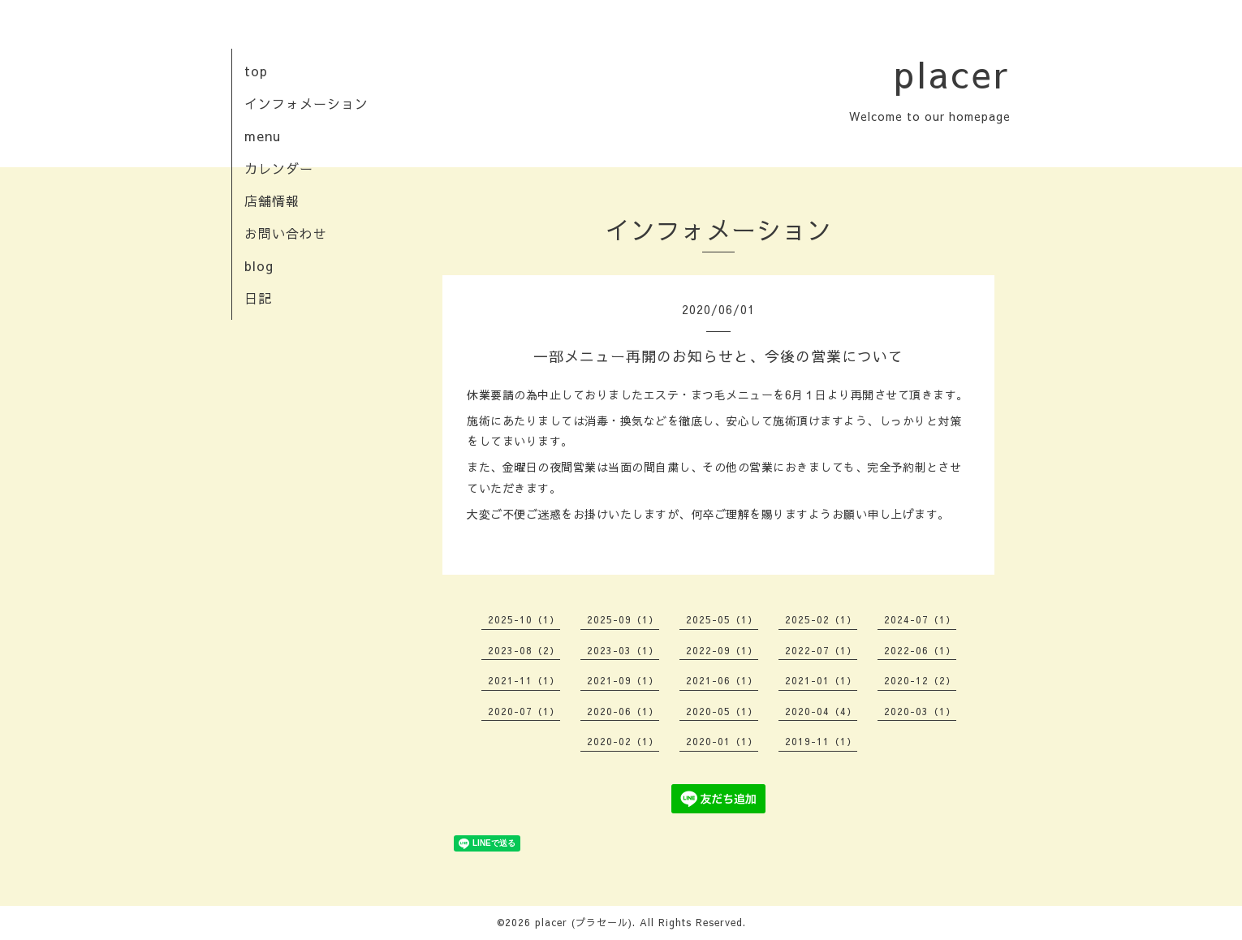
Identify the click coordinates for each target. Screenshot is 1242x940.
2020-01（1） (722, 741)
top (256, 71)
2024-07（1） (920, 619)
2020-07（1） (524, 711)
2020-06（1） (623, 711)
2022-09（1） (722, 650)
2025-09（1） (623, 619)
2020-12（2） (920, 680)
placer (952, 73)
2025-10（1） (524, 619)
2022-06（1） (920, 650)
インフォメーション (306, 103)
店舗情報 (272, 200)
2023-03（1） (623, 650)
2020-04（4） (821, 711)
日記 (258, 298)
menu (262, 135)
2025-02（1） (821, 619)
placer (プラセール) (583, 922)
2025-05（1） (722, 619)
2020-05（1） (722, 711)
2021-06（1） (722, 680)
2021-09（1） (623, 680)
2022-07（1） (821, 650)
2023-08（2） (524, 650)
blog (259, 265)
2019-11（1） (821, 741)
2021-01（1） (821, 680)
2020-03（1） (920, 711)
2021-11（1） (524, 680)
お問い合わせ (285, 233)
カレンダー (278, 168)
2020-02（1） (623, 741)
